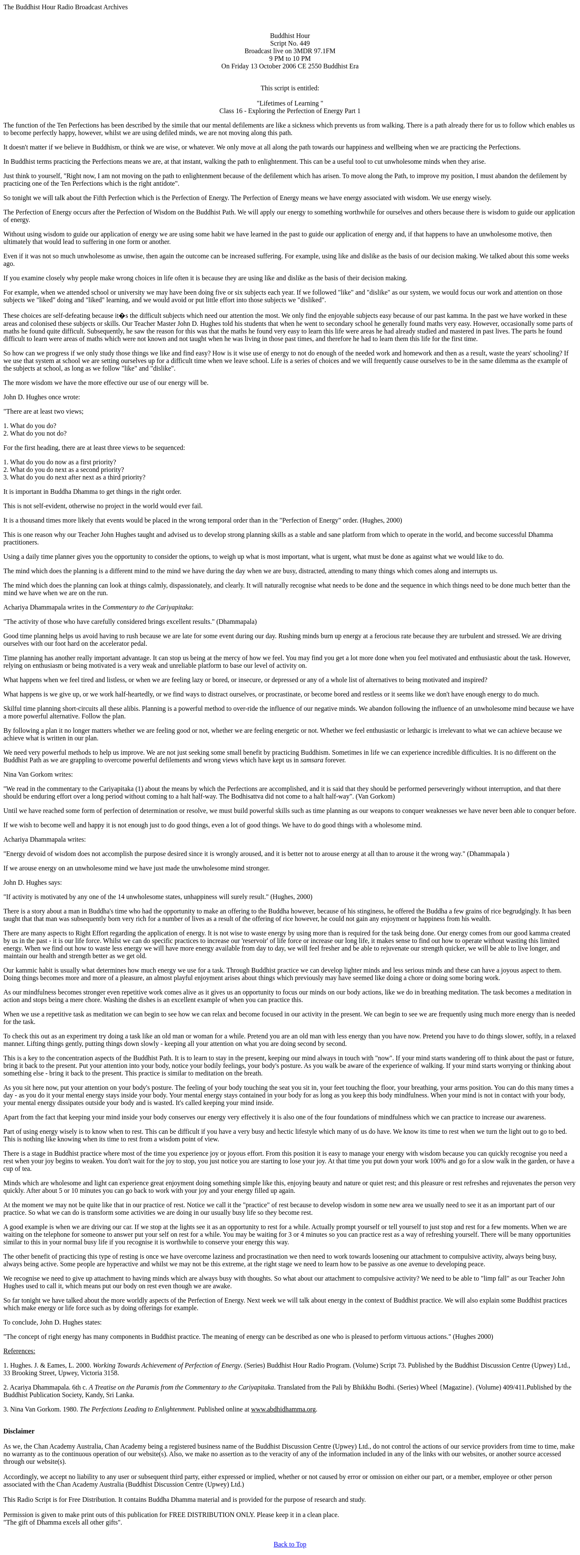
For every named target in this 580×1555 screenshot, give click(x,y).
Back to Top (290, 1544)
